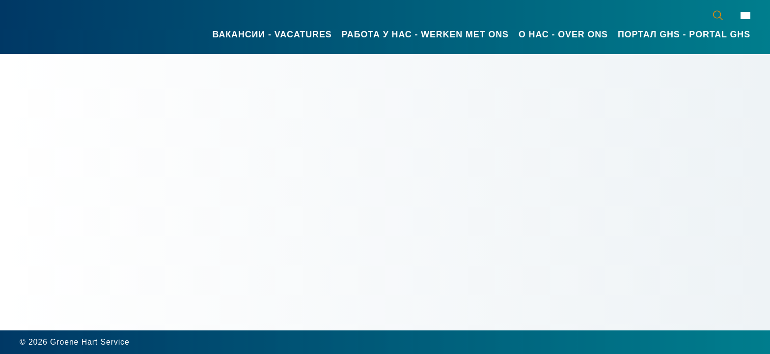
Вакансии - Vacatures (272, 34)
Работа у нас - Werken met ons (425, 34)
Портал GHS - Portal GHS (684, 34)
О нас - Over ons (563, 34)
